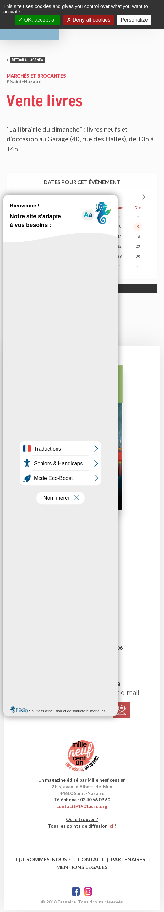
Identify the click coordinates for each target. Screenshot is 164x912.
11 (44, 238)
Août (76, 199)
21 (100, 248)
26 (63, 258)
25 (44, 258)
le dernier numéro (82, 536)
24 (26, 258)
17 (26, 248)
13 (82, 238)
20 (82, 248)
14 (100, 238)
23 (138, 248)
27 (26, 219)
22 (119, 248)
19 (63, 248)
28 (44, 219)
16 (138, 238)
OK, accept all (37, 20)
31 (100, 219)
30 (82, 219)
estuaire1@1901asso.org (82, 602)
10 (26, 238)
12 (63, 238)
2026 (89, 199)
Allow (101, 291)
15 (119, 238)
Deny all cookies (88, 20)
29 (63, 219)
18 (44, 248)
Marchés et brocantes (36, 78)
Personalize (134, 20)
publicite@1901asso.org (82, 657)
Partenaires (128, 861)
